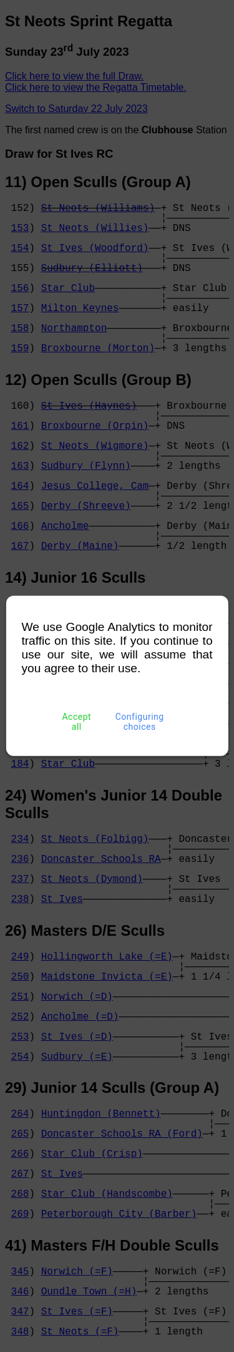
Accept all (76, 721)
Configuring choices (139, 721)
